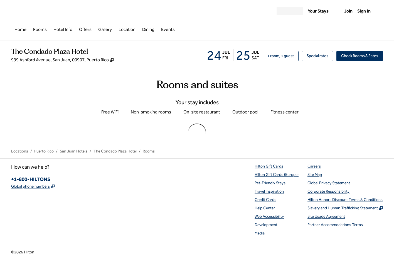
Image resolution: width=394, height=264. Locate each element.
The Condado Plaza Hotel (115, 151)
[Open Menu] (15, 10)
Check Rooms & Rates (362, 55)
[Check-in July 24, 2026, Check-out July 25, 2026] (233, 55)
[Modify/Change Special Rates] (317, 56)
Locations (19, 151)
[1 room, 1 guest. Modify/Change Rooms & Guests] (281, 56)
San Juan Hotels (73, 151)
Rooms (149, 151)
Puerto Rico (44, 151)
